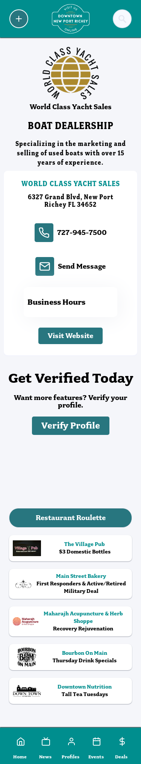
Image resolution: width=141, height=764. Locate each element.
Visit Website (70, 335)
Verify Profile (70, 425)
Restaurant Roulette (71, 517)
